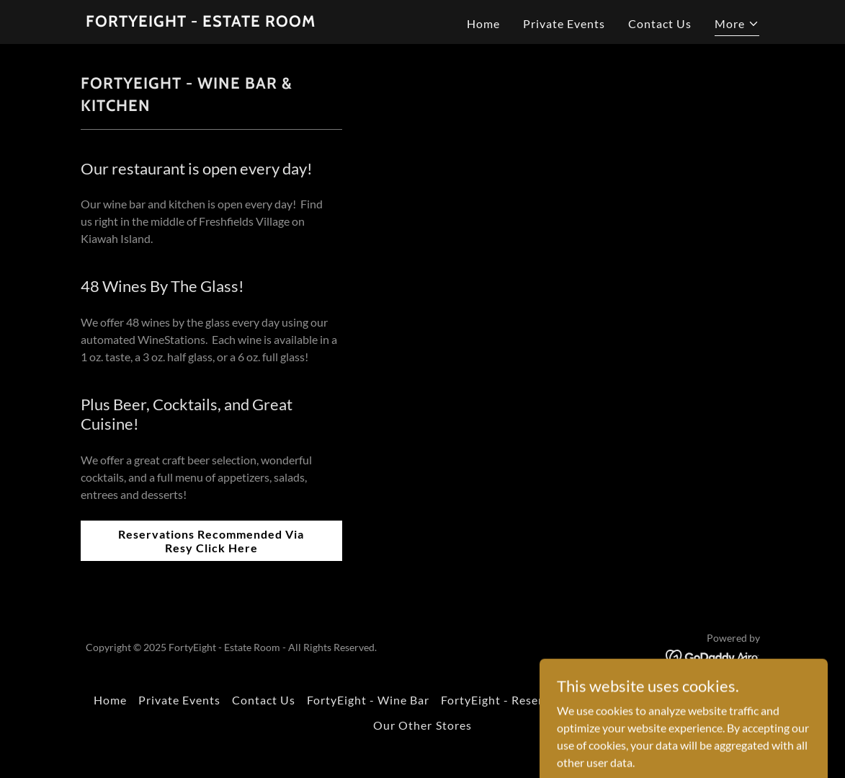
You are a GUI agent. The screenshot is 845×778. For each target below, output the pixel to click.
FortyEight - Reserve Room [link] (516, 700)
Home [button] (110, 700)
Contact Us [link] (660, 23)
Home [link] (483, 23)
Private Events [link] (564, 23)
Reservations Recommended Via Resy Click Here (211, 540)
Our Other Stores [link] (422, 725)
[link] (201, 22)
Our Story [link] (723, 700)
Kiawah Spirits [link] (643, 700)
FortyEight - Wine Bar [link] (368, 700)
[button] (737, 25)
